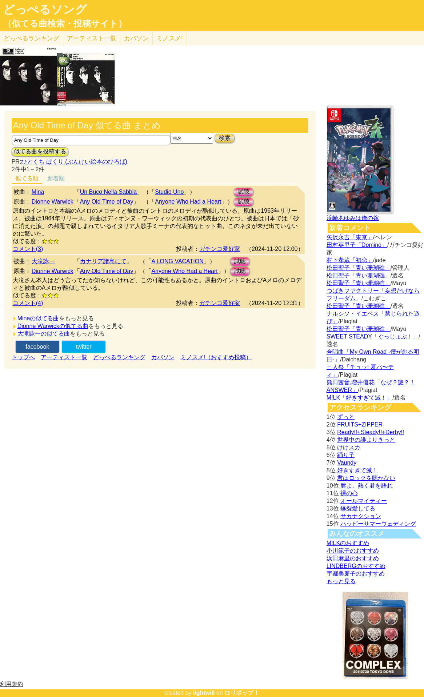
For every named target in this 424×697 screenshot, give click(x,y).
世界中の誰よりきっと (366, 440)
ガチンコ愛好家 (219, 249)
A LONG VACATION (177, 261)
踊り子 (346, 455)
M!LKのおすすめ (348, 543)
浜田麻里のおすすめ (353, 558)
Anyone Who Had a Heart (188, 202)
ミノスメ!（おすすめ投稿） (216, 357)
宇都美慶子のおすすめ (356, 573)
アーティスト (91, 38)
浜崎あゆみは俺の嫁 (353, 218)
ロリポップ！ (241, 693)
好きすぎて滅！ (357, 470)
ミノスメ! (169, 38)
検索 (225, 138)
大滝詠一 (43, 261)
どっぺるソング (45, 9)
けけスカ (348, 447)
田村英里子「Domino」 (357, 245)
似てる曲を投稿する (40, 151)
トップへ (23, 357)
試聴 (243, 192)
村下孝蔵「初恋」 (350, 260)
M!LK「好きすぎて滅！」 (359, 397)
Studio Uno (169, 192)
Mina (38, 192)
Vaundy (346, 463)
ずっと (346, 417)
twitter (84, 347)
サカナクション (360, 516)
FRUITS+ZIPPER (360, 424)
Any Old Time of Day (106, 202)
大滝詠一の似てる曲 (43, 334)
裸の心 (349, 493)
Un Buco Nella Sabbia (108, 192)
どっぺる (31, 38)
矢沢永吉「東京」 (350, 237)
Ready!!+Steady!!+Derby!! (370, 432)
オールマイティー (363, 501)
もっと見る (341, 581)
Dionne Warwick (52, 202)
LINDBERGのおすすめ (356, 566)
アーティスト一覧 (64, 357)
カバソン (136, 38)
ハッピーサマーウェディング (378, 524)
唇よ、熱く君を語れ (366, 485)
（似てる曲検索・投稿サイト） (65, 23)
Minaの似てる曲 (38, 318)
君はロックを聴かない (366, 478)
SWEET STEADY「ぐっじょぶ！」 (373, 336)
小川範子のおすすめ (353, 551)
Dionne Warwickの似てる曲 (52, 326)
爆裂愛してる (357, 508)
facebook (37, 347)
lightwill (204, 693)
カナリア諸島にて (103, 261)
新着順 (56, 178)
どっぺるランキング (119, 357)
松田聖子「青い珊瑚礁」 (359, 268)
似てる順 (27, 178)
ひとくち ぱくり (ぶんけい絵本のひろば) (74, 162)
